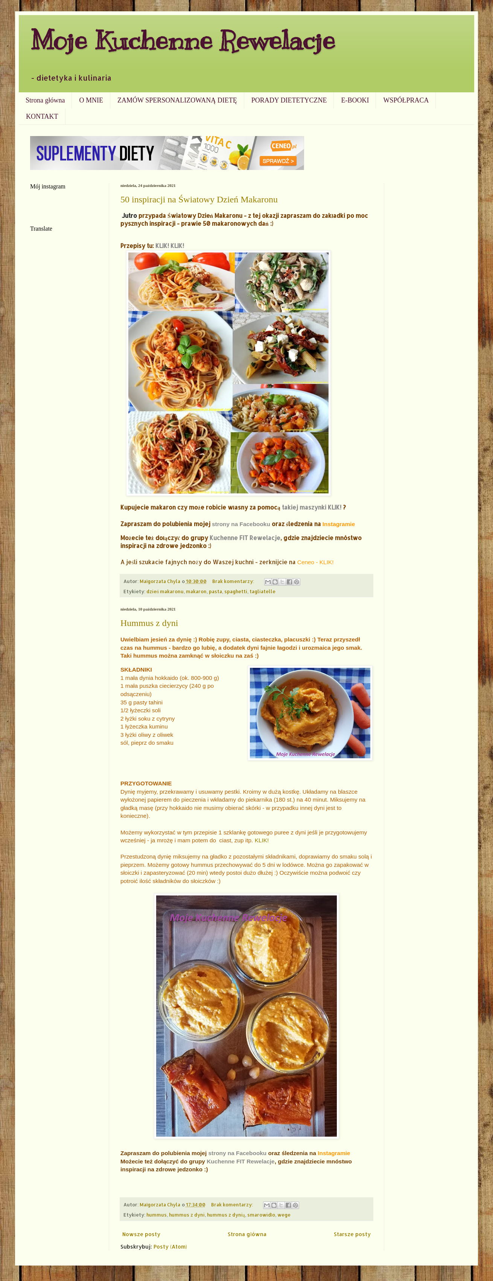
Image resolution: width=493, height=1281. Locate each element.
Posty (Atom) (170, 1246)
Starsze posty (352, 1234)
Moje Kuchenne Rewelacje (182, 40)
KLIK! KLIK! (169, 245)
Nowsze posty (141, 1234)
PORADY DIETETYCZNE (289, 100)
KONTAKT (42, 116)
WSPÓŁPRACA (406, 100)
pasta (215, 591)
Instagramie (339, 524)
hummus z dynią (226, 1215)
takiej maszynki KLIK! (311, 507)
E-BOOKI (355, 100)
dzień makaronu (165, 591)
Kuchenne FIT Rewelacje (245, 538)
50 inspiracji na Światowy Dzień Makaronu (199, 199)
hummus (156, 1215)
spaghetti (235, 591)
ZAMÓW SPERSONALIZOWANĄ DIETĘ (177, 100)
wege (284, 1215)
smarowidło (261, 1215)
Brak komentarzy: (233, 581)
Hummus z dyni (149, 623)
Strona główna (45, 100)
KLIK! (262, 840)
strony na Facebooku (241, 524)
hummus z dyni (187, 1215)
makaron (196, 591)
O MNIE (91, 100)
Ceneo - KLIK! (315, 562)
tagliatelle (262, 591)
